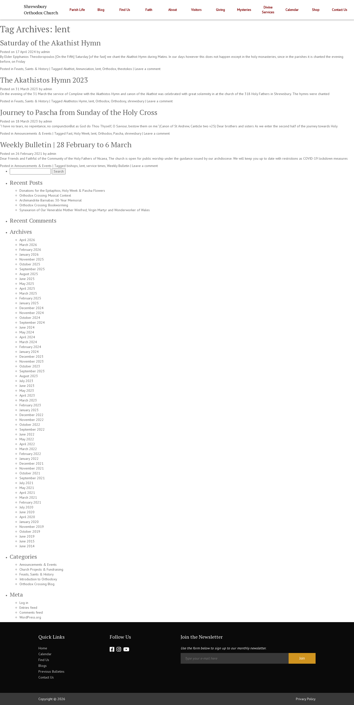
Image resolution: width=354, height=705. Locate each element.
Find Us (124, 10)
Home (42, 648)
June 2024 (27, 327)
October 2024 (29, 317)
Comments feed (31, 612)
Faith (148, 10)
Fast (69, 133)
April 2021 (27, 492)
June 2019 (27, 536)
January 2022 (29, 458)
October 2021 (29, 473)
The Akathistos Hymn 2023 (44, 80)
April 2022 (27, 444)
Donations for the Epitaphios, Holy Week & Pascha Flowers (62, 190)
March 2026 (28, 245)
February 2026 (30, 249)
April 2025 (27, 288)
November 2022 (31, 420)
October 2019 (29, 531)
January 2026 (29, 254)
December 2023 (31, 356)
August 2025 (28, 274)
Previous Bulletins (51, 671)
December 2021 (31, 463)
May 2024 (26, 332)
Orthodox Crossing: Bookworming (43, 205)
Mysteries (244, 10)
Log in (23, 603)
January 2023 (29, 410)
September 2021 (32, 478)
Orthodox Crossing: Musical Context (45, 195)
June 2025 (27, 279)
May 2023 (26, 390)
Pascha (118, 133)
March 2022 (28, 449)
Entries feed (28, 607)
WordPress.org (30, 617)
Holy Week (81, 133)
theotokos (125, 69)
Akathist (68, 69)
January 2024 (29, 351)
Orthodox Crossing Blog (36, 584)
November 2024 (31, 313)
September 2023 (32, 371)
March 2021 (28, 497)
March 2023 (28, 400)
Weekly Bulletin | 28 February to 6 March (66, 144)
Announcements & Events (33, 133)
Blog (100, 10)
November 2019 (31, 526)
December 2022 (31, 415)
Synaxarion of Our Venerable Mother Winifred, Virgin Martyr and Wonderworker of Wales (84, 210)
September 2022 (32, 429)
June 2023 (27, 385)
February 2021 (30, 502)
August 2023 (28, 376)
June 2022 (27, 434)
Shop (315, 10)
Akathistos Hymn (75, 101)
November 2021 (31, 468)
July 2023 (26, 381)
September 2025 (32, 269)
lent (98, 69)
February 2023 (30, 405)
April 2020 (27, 517)
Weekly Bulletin (118, 166)
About (172, 10)
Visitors (196, 10)
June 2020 (27, 512)
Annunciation (85, 69)
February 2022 (30, 454)
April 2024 (27, 337)
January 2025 (29, 303)
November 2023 (31, 361)
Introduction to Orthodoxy (38, 579)
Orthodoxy (118, 101)
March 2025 (28, 293)
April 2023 (27, 395)
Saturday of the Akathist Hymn (50, 43)
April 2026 (27, 240)
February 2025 (30, 298)
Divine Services (268, 9)
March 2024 (28, 342)
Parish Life (77, 10)
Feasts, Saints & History (31, 69)
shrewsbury (136, 101)
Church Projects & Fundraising (41, 569)
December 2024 (31, 308)
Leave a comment (147, 69)
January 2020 (29, 522)
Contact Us (339, 10)
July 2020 (26, 507)
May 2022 (26, 439)
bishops (72, 166)
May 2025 (26, 283)
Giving (220, 10)
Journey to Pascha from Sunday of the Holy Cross (78, 112)
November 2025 (31, 259)
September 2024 (32, 322)
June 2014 (27, 546)
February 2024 (30, 347)
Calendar (292, 10)
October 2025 (29, 264)
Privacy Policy (306, 699)
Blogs (42, 665)
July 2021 (26, 483)
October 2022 (29, 424)
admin (45, 52)
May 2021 (26, 488)
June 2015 (27, 541)
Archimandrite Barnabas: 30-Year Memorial (50, 200)
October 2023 (29, 366)
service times (96, 166)
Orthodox (109, 69)
